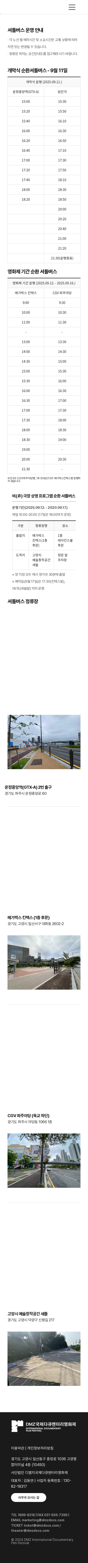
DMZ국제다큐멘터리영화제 (44, 7)
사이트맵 (72, 7)
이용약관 (17, 1448)
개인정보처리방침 (40, 1448)
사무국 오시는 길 (28, 1497)
